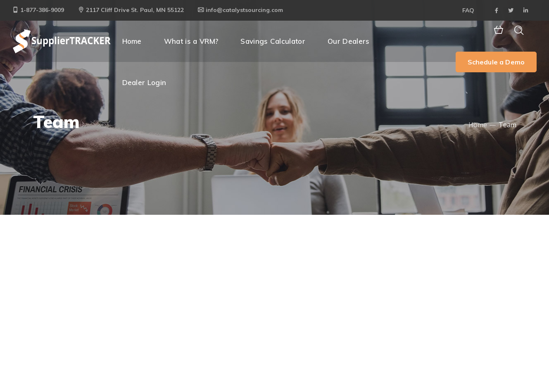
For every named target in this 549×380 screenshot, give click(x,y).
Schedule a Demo (496, 62)
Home (477, 124)
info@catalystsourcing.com (240, 10)
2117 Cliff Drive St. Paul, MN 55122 (131, 10)
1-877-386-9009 (38, 10)
